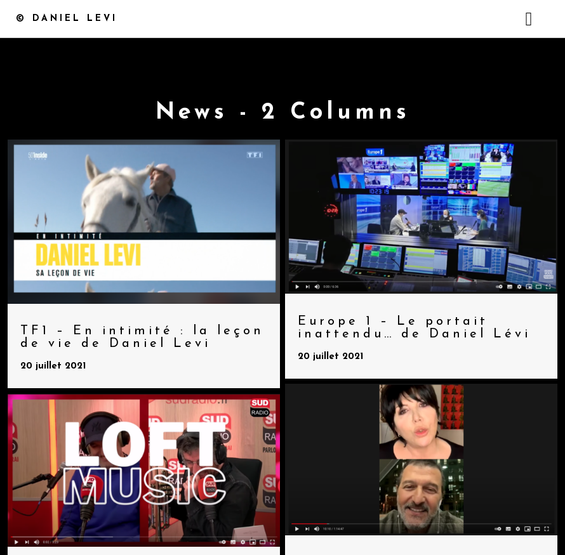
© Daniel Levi (66, 18)
